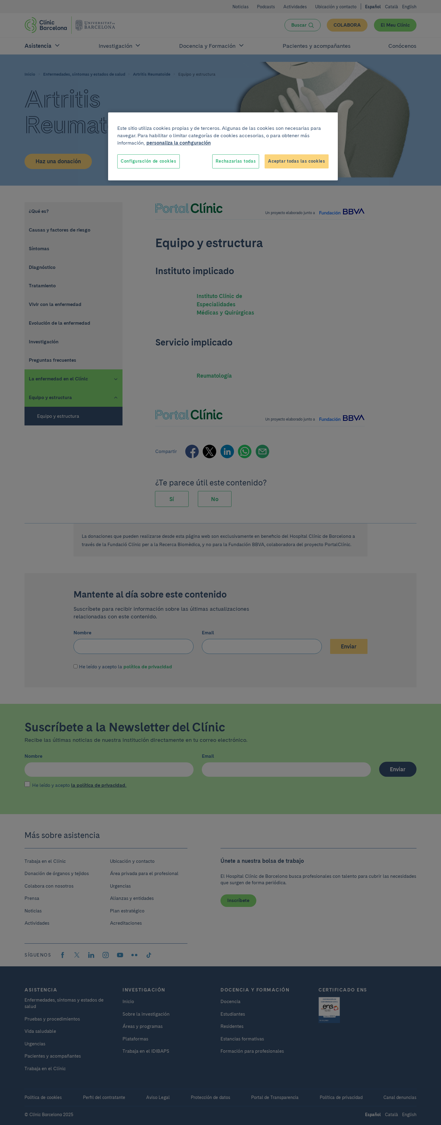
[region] (223, 146)
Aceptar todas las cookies (296, 161)
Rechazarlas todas (236, 161)
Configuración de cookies (148, 161)
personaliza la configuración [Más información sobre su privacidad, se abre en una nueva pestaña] (178, 143)
